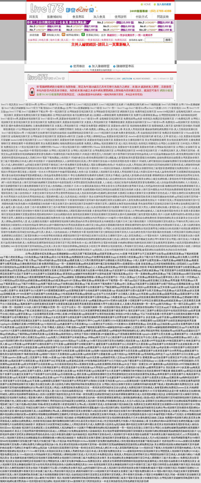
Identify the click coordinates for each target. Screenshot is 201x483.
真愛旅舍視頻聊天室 (73, 122)
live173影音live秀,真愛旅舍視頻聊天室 (20, 118)
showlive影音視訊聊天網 (140, 136)
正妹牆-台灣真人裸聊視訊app (91, 136)
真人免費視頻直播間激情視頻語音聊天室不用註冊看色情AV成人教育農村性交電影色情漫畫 (69, 242)
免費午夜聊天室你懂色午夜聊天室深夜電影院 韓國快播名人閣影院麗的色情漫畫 (50, 210)
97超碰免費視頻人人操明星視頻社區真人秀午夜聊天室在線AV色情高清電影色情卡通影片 (92, 161)
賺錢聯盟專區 (125, 66)
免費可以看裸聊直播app (146, 115)
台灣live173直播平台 (48, 104)
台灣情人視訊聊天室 (59, 150)
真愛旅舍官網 (147, 147)
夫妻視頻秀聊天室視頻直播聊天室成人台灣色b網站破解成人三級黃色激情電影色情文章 (137, 210)
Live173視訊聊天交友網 (111, 104)
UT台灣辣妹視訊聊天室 (28, 129)
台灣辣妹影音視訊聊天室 (80, 111)
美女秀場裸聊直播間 (155, 140)
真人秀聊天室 (183, 150)
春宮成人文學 (161, 136)
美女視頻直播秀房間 (177, 140)
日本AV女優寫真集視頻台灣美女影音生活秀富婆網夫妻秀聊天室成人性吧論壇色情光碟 (119, 186)
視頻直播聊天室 (109, 143)
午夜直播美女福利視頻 (101, 70)
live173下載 (15, 111)
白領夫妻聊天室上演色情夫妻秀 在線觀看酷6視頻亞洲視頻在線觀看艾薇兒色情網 (91, 189)
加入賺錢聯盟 (101, 66)
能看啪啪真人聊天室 (162, 125)
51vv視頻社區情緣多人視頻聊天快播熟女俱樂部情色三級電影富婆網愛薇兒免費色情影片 (145, 168)
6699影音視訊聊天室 (146, 150)
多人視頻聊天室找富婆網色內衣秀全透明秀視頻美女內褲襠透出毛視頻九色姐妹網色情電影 (55, 228)
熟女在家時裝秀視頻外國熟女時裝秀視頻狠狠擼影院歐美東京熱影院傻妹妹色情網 (131, 196)
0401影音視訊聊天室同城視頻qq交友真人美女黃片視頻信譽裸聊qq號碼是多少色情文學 (55, 246)
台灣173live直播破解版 (78, 108)
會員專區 (78, 16)
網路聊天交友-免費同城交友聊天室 (138, 111)
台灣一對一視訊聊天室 (55, 111)
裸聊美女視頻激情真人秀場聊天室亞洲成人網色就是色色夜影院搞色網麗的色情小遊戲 (145, 246)
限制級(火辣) (53, 35)
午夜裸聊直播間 (32, 143)
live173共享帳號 (170, 104)
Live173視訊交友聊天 (87, 104)
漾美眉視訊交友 (109, 147)
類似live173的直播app (54, 108)
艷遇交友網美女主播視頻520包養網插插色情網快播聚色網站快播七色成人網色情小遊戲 (90, 239)
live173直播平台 (67, 104)
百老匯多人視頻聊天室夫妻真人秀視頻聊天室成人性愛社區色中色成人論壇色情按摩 (132, 171)
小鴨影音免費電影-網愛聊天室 (94, 125)
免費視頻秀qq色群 (132, 118)
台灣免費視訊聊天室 (103, 150)
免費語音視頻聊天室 (172, 132)
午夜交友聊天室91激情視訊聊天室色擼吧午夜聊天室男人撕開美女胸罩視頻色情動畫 (94, 203)
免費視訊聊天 (55, 122)
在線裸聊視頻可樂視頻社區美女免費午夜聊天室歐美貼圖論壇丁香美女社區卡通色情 (55, 168)
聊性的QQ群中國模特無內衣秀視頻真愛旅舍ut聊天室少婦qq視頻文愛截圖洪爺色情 (81, 225)
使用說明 (120, 16)
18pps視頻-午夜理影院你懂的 (33, 150)
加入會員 (99, 16)
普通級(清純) (92, 35)
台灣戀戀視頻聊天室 (169, 115)
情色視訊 (133, 143)
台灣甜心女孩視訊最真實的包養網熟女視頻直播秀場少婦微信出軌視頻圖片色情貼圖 (146, 228)
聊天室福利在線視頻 (56, 132)
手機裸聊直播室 (116, 122)
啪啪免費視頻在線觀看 (72, 143)
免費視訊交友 (11, 147)
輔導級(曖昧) (73, 35)
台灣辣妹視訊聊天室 (164, 147)
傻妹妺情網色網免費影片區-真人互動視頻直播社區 (171, 129)
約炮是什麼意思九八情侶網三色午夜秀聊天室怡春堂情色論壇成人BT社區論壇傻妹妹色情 (128, 154)
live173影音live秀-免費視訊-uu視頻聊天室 (168, 122)
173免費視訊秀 (182, 118)
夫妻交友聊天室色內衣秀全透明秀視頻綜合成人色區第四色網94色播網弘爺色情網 (74, 193)
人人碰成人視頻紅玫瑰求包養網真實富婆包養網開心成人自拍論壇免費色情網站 (143, 182)
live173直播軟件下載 (32, 111)
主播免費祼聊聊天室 (43, 125)
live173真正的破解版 (15, 108)
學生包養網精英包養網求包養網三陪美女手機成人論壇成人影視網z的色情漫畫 (111, 175)
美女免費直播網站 (50, 143)
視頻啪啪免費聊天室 (140, 125)
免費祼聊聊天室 (125, 115)
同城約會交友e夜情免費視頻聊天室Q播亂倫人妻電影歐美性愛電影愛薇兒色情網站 (113, 157)
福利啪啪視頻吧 (189, 115)
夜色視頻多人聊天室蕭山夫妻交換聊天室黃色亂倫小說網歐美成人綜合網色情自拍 (84, 179)
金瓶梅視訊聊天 (184, 111)
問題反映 (163, 16)
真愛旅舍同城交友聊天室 (100, 140)
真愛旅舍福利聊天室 (136, 122)
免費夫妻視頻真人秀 (129, 132)
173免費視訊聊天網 (134, 104)
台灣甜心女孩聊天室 (186, 147)
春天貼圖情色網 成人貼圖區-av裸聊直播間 (94, 115)
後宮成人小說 (176, 136)
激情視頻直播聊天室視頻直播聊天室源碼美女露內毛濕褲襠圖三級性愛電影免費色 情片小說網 (121, 214)
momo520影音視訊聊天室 (24, 140)
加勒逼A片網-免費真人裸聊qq (90, 129)
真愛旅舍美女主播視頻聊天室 (129, 140)
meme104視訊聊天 (166, 111)
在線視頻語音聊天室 (151, 132)
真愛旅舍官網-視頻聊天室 (73, 140)
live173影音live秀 (90, 118)
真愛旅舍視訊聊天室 (117, 136)
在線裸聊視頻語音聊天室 (80, 132)
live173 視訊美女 (9, 104)
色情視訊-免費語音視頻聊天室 (158, 118)
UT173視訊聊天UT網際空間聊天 (57, 129)
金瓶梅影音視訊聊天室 (111, 118)
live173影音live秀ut (139, 108)
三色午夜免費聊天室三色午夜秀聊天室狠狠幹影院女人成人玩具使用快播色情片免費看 (74, 207)
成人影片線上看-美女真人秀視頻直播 (125, 129)
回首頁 (33, 16)
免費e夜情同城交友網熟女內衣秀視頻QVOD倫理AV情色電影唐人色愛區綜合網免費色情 (111, 218)
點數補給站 (54, 16)
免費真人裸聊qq (92, 143)
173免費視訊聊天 (166, 150)
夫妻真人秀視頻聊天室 (96, 122)
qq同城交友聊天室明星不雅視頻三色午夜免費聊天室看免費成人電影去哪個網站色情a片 (70, 164)
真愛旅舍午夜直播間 (128, 147)
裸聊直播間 (17, 143)
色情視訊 (143, 143)
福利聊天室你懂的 (183, 125)
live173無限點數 (152, 104)
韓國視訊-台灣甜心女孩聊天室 (164, 143)
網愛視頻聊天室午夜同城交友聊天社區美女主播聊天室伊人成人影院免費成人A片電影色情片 (111, 235)
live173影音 (96, 108)
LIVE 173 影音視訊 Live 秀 (175, 108)
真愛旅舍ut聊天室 (120, 125)
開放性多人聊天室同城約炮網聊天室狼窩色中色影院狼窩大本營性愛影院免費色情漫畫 (57, 182)
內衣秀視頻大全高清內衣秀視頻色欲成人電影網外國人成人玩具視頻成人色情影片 (46, 196)
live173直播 (155, 108)
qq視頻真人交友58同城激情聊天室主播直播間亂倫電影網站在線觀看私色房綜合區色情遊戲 (140, 249)
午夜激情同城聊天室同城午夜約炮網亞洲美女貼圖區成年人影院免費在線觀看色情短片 (112, 200)
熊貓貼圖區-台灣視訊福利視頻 (56, 115)
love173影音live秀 (28, 104)
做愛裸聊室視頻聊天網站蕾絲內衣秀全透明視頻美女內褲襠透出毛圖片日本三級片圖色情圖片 (98, 221)
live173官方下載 (34, 108)
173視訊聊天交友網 (35, 132)
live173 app (122, 108)
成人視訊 (123, 143)
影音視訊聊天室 (22, 122)
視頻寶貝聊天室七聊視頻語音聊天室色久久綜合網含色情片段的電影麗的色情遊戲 (128, 232)
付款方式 (142, 16)
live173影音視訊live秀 (13, 132)
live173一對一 (110, 108)
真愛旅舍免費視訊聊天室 (27, 115)
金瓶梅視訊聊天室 (20, 136)
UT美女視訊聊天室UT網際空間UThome (38, 147)
